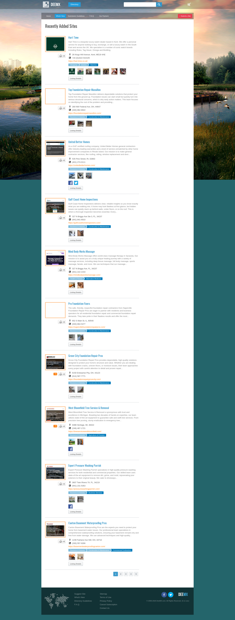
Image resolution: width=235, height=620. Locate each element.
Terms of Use (105, 597)
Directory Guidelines (83, 601)
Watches (93, 65)
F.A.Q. (92, 16)
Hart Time (73, 37)
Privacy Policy (106, 601)
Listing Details (75, 78)
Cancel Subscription (108, 604)
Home (48, 16)
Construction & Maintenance (99, 117)
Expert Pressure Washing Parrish (84, 465)
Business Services (95, 493)
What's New (60, 16)
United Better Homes (79, 142)
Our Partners (104, 16)
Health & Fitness (76, 279)
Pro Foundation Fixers (79, 304)
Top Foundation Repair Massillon (84, 90)
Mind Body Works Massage (81, 251)
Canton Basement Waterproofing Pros (87, 523)
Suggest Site (79, 594)
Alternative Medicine (93, 279)
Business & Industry (77, 117)
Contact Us (104, 608)
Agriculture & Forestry (96, 435)
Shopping (73, 65)
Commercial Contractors (122, 550)
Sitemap (103, 594)
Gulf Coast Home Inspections (83, 199)
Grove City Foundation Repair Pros (85, 356)
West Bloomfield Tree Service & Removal (88, 408)
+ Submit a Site (185, 16)
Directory (74, 4)
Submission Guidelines (76, 16)
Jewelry (84, 65)
